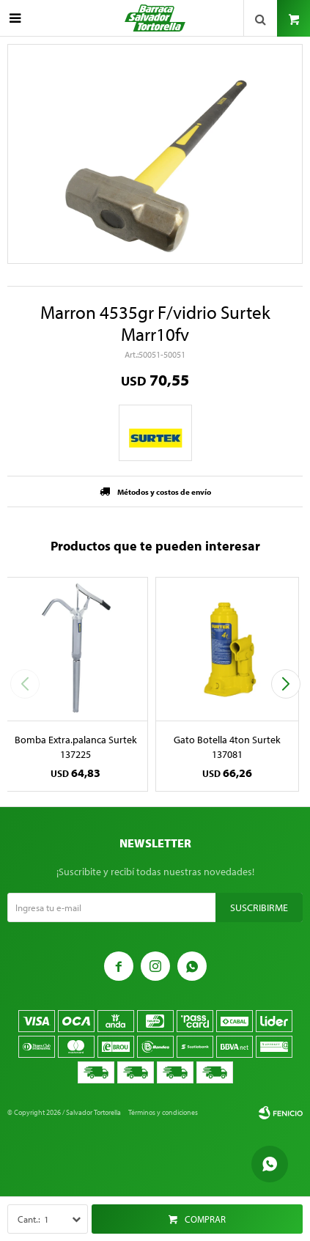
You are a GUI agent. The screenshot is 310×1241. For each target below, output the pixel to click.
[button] (285, 684)
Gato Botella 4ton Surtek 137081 (227, 747)
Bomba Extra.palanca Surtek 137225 (76, 747)
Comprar (205, 1219)
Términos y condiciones (163, 1112)
